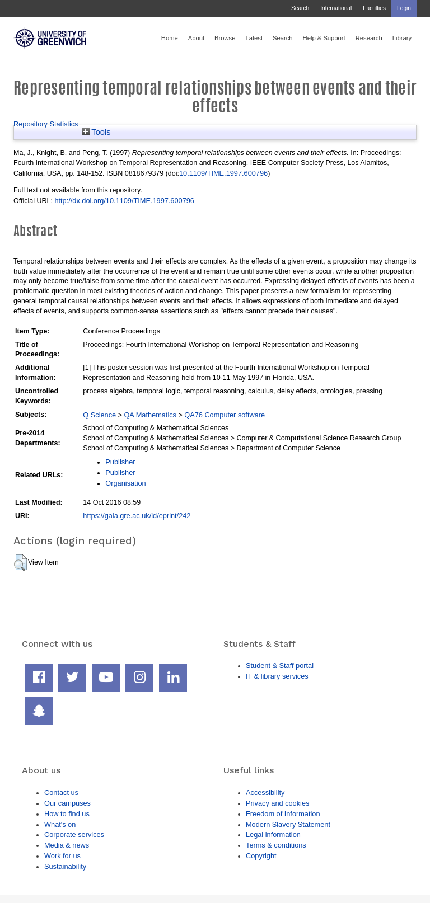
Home (169, 38)
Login (404, 8)
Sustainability (65, 866)
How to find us (67, 814)
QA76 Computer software (224, 415)
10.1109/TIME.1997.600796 (223, 173)
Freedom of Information (283, 814)
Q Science (99, 415)
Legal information (273, 834)
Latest (254, 38)
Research (369, 38)
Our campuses (67, 803)
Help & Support (324, 38)
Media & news (66, 845)
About (196, 38)
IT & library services (277, 676)
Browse (224, 38)
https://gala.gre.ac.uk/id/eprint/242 (136, 515)
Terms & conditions (276, 845)
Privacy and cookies (277, 803)
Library (402, 38)
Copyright (261, 856)
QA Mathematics (150, 415)
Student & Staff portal (280, 665)
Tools (96, 132)
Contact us (61, 792)
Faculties (374, 8)
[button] (20, 562)
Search (300, 8)
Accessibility (265, 792)
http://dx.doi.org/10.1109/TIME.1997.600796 (124, 200)
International (336, 8)
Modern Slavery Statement (288, 824)
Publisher (120, 462)
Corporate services (74, 834)
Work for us (62, 856)
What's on (60, 824)
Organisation (125, 483)
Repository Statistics (45, 124)
